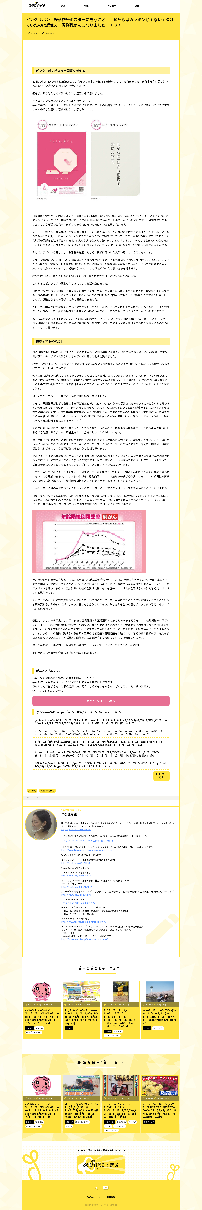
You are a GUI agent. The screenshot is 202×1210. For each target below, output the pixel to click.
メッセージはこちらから (101, 701)
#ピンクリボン (47, 790)
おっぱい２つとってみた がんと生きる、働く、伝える (87, 840)
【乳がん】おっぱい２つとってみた (78, 902)
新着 (63, 5)
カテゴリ (112, 5)
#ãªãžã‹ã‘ (119, 1126)
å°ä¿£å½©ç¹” (162, 1004)
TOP (27, 798)
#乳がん (32, 790)
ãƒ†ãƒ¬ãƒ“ (69, 1122)
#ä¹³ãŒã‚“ (39, 1028)
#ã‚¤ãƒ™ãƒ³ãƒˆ (121, 1122)
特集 (86, 5)
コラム (36, 798)
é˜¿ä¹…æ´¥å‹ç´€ (45, 1004)
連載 (137, 5)
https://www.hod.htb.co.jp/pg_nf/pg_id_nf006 (83, 921)
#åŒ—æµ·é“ (158, 1028)
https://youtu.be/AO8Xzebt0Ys (76, 829)
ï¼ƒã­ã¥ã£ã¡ (111, 1130)
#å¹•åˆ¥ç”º (132, 1122)
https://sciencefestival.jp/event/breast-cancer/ (84, 939)
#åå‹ (108, 1126)
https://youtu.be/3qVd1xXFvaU (76, 875)
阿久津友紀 (50, 33)
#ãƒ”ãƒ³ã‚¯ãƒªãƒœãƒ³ (33, 1032)
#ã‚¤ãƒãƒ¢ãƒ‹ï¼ (82, 1122)
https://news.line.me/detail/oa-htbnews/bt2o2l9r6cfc (87, 850)
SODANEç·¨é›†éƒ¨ (85, 1004)
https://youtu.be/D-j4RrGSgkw (76, 894)
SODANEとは (93, 1197)
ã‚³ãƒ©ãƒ (29, 1028)
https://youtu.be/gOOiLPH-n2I (75, 862)
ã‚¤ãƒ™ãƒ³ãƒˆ (109, 1122)
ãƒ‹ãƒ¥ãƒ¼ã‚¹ (149, 1122)
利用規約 (111, 1197)
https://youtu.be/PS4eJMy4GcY (76, 886)
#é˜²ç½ (69, 1126)
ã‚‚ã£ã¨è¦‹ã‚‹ (161, 776)
